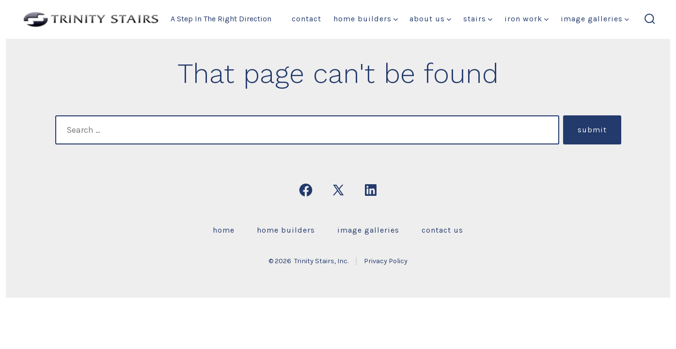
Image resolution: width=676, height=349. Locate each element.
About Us (430, 18)
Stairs (477, 18)
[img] (395, 19)
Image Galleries (595, 18)
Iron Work (526, 18)
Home (224, 230)
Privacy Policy (386, 261)
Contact (306, 18)
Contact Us (442, 230)
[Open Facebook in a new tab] (305, 190)
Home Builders (365, 18)
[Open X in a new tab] (338, 190)
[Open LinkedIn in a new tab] (370, 190)
